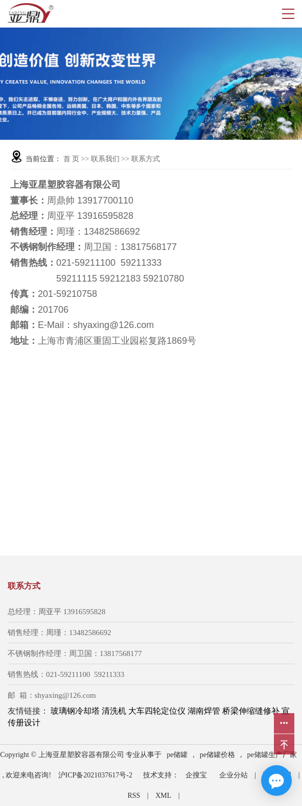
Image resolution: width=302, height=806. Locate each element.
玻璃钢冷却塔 (75, 711)
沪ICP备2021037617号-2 (95, 775)
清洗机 (114, 711)
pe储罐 (177, 755)
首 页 (71, 159)
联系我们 (106, 159)
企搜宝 (196, 775)
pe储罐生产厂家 (272, 755)
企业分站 (233, 775)
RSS (133, 795)
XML (163, 795)
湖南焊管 (204, 711)
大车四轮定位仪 (156, 711)
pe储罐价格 (217, 755)
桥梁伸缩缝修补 (251, 711)
